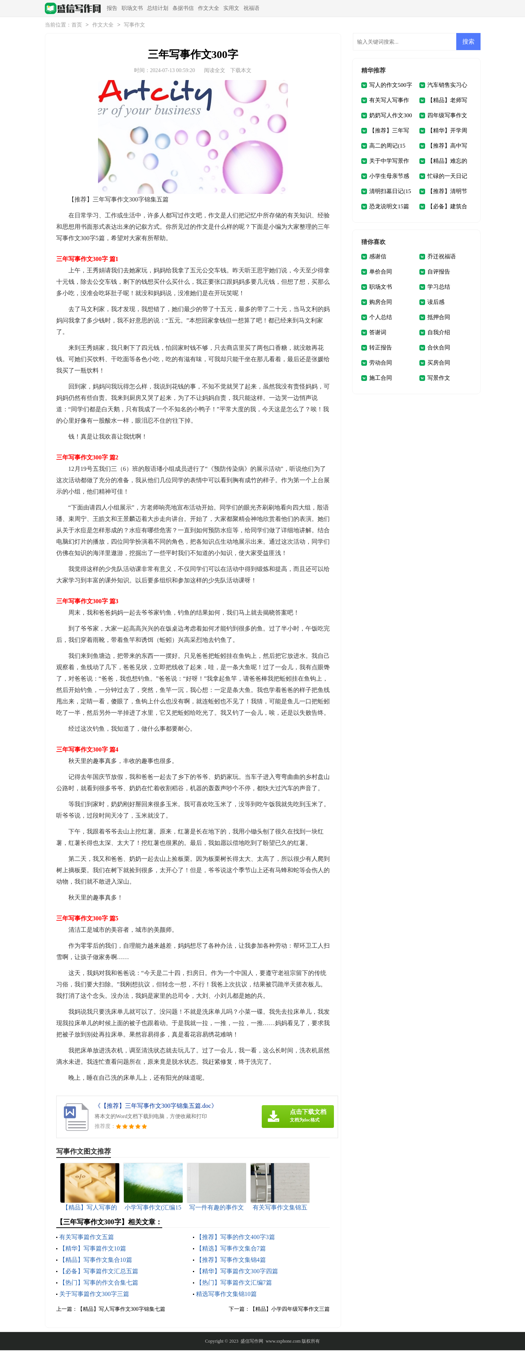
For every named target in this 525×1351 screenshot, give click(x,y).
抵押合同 (438, 318)
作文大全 (208, 8)
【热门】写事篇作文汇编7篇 (234, 1283)
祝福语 (251, 8)
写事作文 (134, 25)
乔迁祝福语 (441, 257)
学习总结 (438, 288)
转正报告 (380, 348)
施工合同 (380, 379)
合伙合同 (438, 348)
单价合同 (380, 272)
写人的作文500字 (390, 86)
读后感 (435, 303)
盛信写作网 (251, 1342)
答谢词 (377, 333)
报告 (112, 8)
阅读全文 (214, 71)
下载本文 (240, 71)
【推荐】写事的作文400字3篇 (235, 1238)
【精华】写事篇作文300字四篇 (237, 1272)
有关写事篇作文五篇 (86, 1238)
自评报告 (438, 272)
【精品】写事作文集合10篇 (95, 1260)
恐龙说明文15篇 (389, 207)
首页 (76, 25)
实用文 (231, 8)
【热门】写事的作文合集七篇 (98, 1283)
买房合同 (438, 363)
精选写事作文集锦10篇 (226, 1294)
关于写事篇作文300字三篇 (94, 1294)
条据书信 (183, 8)
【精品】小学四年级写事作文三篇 (290, 1310)
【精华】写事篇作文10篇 (92, 1249)
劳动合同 (380, 363)
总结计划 (157, 8)
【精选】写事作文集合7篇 (231, 1249)
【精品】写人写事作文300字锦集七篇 (121, 1310)
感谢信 (377, 257)
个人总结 (380, 318)
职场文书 (132, 8)
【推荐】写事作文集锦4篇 (231, 1260)
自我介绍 (438, 333)
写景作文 (438, 379)
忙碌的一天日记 (447, 177)
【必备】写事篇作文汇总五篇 (98, 1272)
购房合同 (380, 303)
